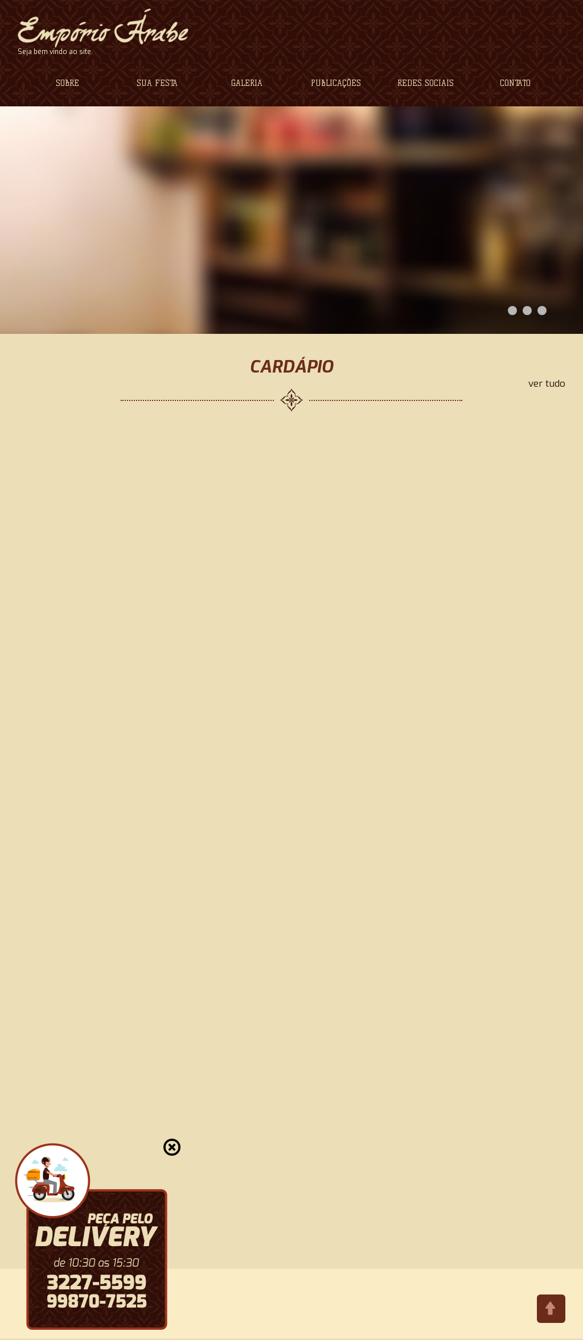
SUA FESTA (157, 83)
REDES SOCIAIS (425, 83)
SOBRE (67, 83)
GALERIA (246, 83)
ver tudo (546, 384)
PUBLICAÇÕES (336, 83)
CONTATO (515, 83)
